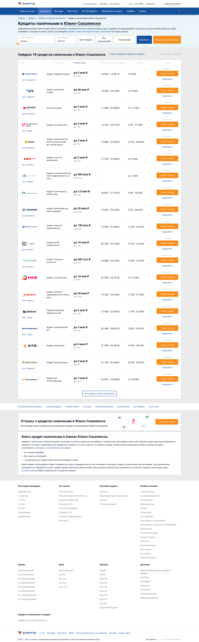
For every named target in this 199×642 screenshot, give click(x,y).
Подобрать (144, 39)
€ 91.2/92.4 (115, 3)
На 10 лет (63, 582)
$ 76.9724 (138, 3)
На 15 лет (63, 586)
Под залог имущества (68, 500)
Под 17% (103, 599)
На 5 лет (62, 578)
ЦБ (130, 3)
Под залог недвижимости (70, 516)
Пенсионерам (24, 512)
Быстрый (144, 541)
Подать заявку (167, 73)
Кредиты (45, 11)
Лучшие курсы (89, 3)
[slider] (18, 43)
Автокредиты (89, 11)
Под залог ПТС (65, 512)
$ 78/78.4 (103, 3)
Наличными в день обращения (113, 495)
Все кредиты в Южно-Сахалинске (99, 393)
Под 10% (103, 578)
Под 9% (103, 574)
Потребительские (148, 593)
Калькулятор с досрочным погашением (158, 524)
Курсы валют (28, 11)
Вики (71, 633)
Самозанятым (24, 491)
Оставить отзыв (166, 421)
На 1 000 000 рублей (27, 595)
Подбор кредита (53, 406)
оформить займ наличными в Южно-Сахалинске (89, 31)
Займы (131, 11)
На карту (87, 406)
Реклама (51, 633)
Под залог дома (66, 491)
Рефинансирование (104, 406)
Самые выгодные (148, 557)
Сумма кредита (26, 37)
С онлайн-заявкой (108, 504)
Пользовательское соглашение (91, 633)
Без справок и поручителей (152, 520)
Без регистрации (147, 537)
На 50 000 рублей (26, 574)
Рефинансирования (149, 597)
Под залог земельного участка (73, 495)
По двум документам (149, 495)
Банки (142, 11)
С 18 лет (21, 500)
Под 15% (103, 591)
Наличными (124, 39)
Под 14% (103, 586)
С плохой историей (148, 533)
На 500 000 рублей (26, 591)
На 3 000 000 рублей (27, 599)
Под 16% (103, 595)
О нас (42, 633)
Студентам (23, 495)
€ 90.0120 (150, 3)
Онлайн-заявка (72, 406)
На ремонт (145, 585)
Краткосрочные (66, 570)
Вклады (58, 11)
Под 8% (103, 570)
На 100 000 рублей (26, 578)
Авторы (113, 633)
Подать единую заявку (167, 39)
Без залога (64, 520)
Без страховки (146, 516)
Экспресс (104, 491)
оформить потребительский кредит (53, 447)
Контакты (62, 633)
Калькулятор (123, 406)
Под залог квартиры (68, 508)
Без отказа (154, 406)
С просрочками (147, 491)
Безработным (24, 516)
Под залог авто (66, 504)
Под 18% (103, 603)
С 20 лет (21, 508)
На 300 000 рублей (26, 586)
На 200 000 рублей (26, 582)
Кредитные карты (112, 11)
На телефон (145, 581)
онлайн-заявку (29, 470)
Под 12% (103, 582)
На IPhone (144, 577)
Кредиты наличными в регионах (32, 620)
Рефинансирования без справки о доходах (155, 571)
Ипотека (72, 11)
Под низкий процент (109, 607)
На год (62, 574)
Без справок (86, 39)
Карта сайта (124, 633)
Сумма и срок (80, 62)
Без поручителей (104, 40)
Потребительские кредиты (30, 406)
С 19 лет (21, 504)
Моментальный (147, 504)
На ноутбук (145, 589)
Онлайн (143, 508)
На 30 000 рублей (26, 570)
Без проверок (146, 500)
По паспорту (145, 512)
